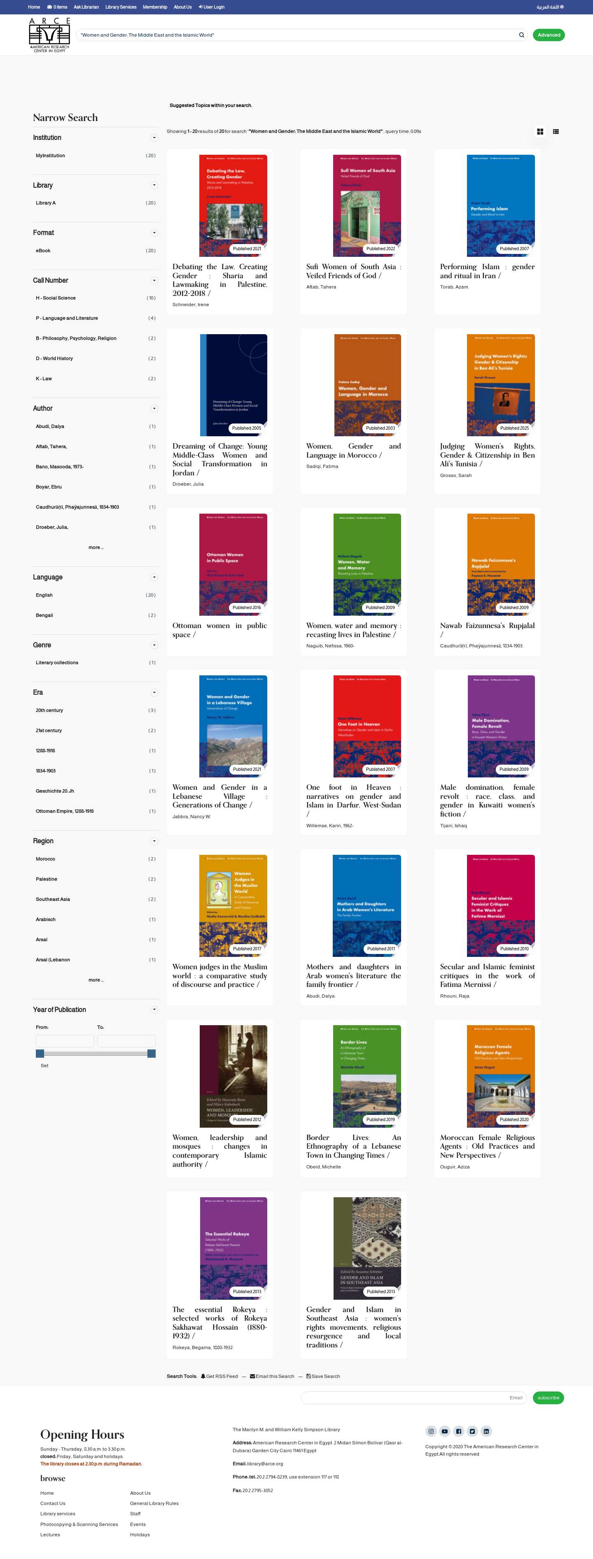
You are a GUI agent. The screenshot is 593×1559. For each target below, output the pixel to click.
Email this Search (272, 1376)
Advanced (549, 35)
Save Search (323, 1376)
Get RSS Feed (219, 1376)
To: (100, 1027)
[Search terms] (302, 35)
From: (42, 1027)
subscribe (549, 1398)
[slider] (40, 1053)
